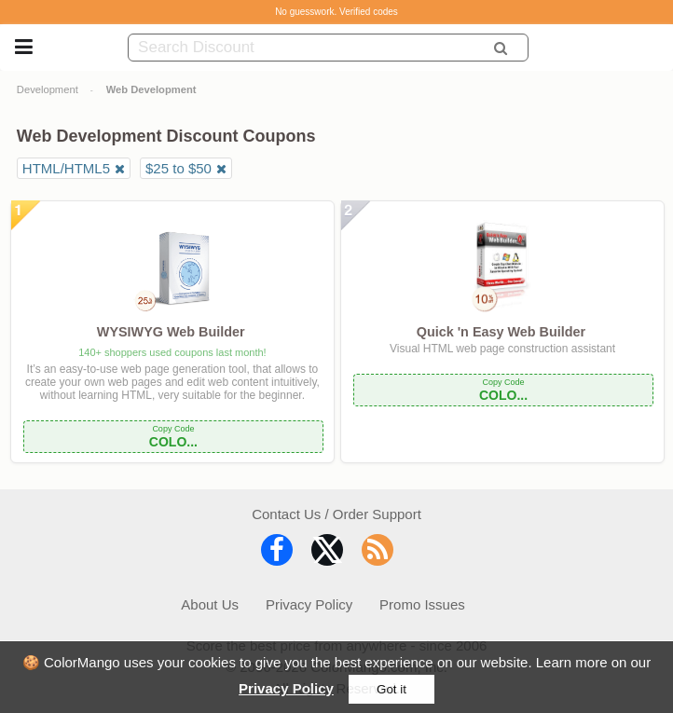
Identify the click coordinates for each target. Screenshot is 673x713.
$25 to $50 (178, 168)
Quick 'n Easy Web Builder (501, 331)
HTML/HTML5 (66, 168)
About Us (210, 604)
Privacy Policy (286, 688)
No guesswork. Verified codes (336, 12)
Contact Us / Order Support (336, 514)
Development (47, 89)
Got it (391, 689)
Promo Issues (422, 604)
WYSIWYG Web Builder (171, 331)
